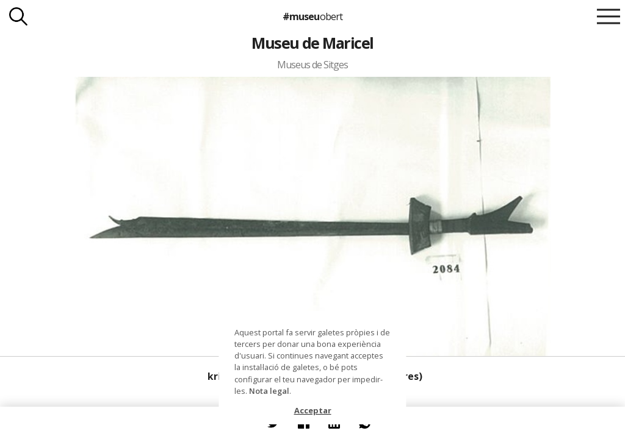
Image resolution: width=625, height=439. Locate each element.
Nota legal (269, 390)
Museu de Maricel (312, 42)
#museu (312, 16)
